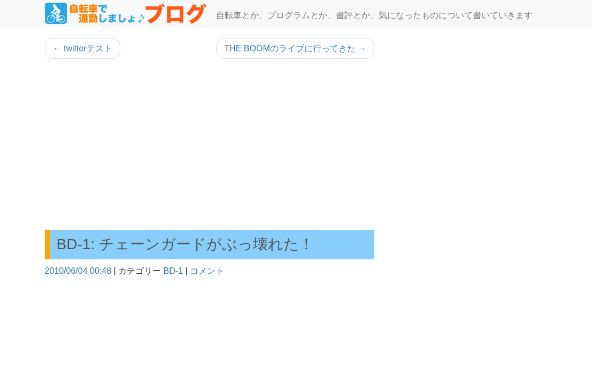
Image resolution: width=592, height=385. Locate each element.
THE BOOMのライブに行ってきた (295, 48)
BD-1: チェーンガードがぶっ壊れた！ (185, 244)
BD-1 (173, 270)
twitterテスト (82, 48)
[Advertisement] (210, 144)
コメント (207, 270)
